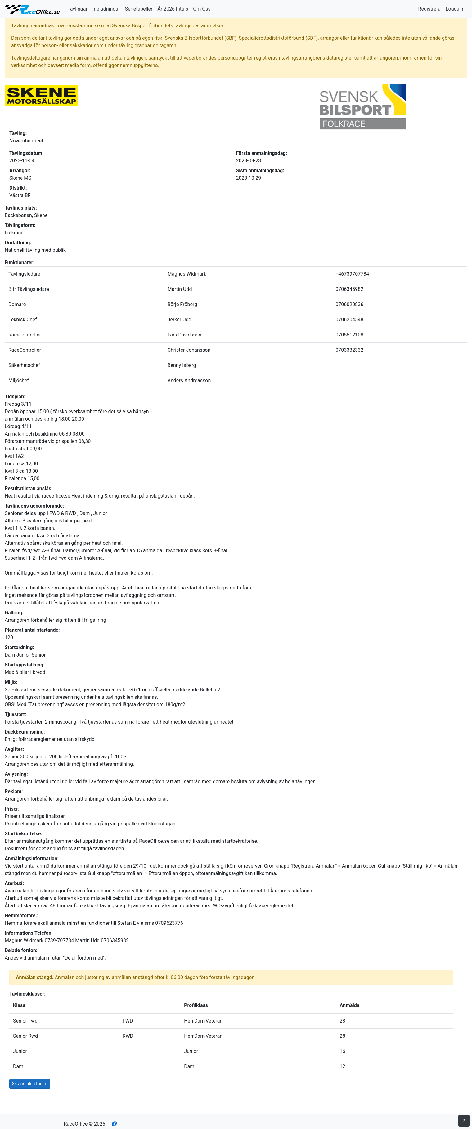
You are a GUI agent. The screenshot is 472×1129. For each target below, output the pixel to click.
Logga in (455, 9)
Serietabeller (138, 9)
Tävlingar (77, 9)
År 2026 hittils (172, 9)
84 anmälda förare (29, 1083)
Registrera (429, 9)
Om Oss (202, 9)
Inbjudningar (106, 9)
